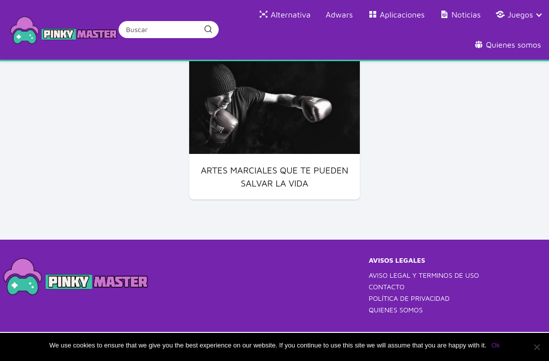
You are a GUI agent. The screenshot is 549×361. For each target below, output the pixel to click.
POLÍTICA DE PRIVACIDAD (409, 298)
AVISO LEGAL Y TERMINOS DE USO (424, 275)
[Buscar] (208, 29)
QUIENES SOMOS (396, 309)
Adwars (339, 14)
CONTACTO (387, 286)
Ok (495, 345)
